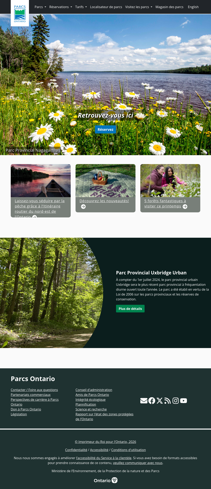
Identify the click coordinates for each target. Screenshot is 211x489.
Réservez (105, 129)
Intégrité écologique (91, 399)
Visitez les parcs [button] (137, 7)
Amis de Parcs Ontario (92, 394)
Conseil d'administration (94, 390)
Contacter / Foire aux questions (34, 390)
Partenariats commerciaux (31, 394)
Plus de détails (130, 308)
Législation (19, 414)
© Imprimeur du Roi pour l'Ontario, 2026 (105, 442)
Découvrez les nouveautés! (104, 217)
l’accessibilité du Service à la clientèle (103, 458)
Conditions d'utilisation (128, 450)
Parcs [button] (39, 7)
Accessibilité (99, 450)
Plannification (86, 404)
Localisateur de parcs (106, 7)
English (193, 7)
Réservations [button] (59, 7)
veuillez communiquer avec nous (137, 463)
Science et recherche (91, 409)
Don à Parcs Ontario (26, 409)
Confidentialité (76, 450)
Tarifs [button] (79, 7)
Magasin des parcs (169, 7)
